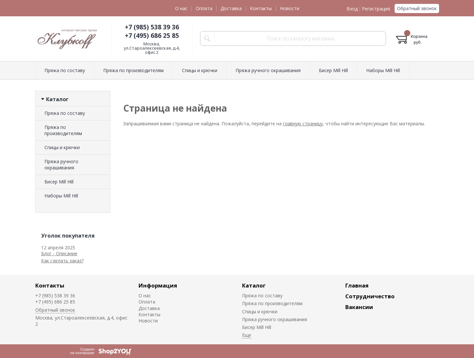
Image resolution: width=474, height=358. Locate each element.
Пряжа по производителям (133, 70)
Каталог (254, 285)
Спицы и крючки (199, 70)
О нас (181, 8)
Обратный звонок (417, 8)
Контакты (261, 8)
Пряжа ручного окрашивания (268, 70)
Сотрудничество (370, 296)
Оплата (204, 8)
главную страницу (303, 123)
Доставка (231, 8)
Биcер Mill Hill (333, 70)
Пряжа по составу (64, 70)
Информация (158, 285)
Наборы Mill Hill (383, 70)
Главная (356, 285)
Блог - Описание (59, 253)
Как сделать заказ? (62, 260)
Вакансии (359, 307)
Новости (289, 8)
